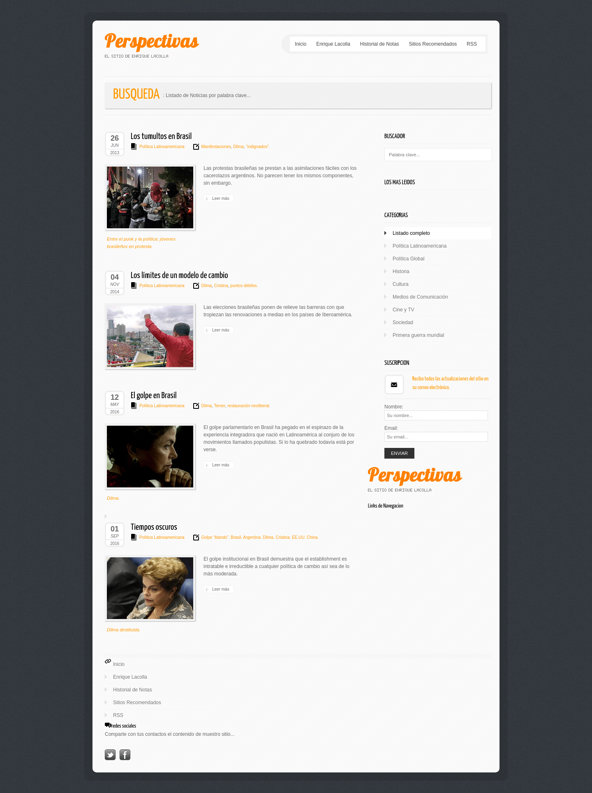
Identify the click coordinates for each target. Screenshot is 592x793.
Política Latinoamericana (162, 146)
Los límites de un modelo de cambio (179, 275)
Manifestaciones (216, 146)
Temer (219, 405)
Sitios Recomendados (433, 44)
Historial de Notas (379, 44)
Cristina (220, 285)
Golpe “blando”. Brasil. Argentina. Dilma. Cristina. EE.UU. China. (260, 537)
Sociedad (403, 322)
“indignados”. (257, 146)
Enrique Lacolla (333, 44)
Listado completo (411, 233)
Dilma (238, 146)
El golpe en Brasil (154, 396)
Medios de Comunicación (420, 297)
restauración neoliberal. (248, 405)
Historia (401, 271)
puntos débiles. (243, 285)
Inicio (300, 44)
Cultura (401, 284)
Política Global (408, 259)
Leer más (220, 198)
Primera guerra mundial (418, 335)
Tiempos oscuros (154, 527)
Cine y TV (403, 310)
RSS (472, 44)
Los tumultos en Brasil (161, 136)
